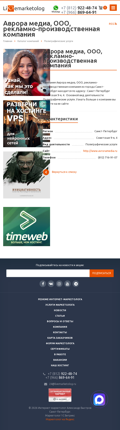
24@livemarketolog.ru (62, 384)
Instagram (59, 284)
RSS (113, 23)
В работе (60, 354)
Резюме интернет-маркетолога (60, 299)
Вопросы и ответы (60, 321)
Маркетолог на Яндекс (60, 419)
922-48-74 (79, 7)
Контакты (60, 332)
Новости (60, 310)
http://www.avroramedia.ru (100, 150)
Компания (60, 327)
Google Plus (76, 284)
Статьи (60, 316)
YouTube (67, 284)
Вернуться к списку (59, 172)
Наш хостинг (60, 365)
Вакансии (60, 360)
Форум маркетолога (60, 343)
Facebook (43, 284)
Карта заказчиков (60, 338)
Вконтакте (51, 283)
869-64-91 (79, 12)
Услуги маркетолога (60, 305)
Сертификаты (60, 349)
